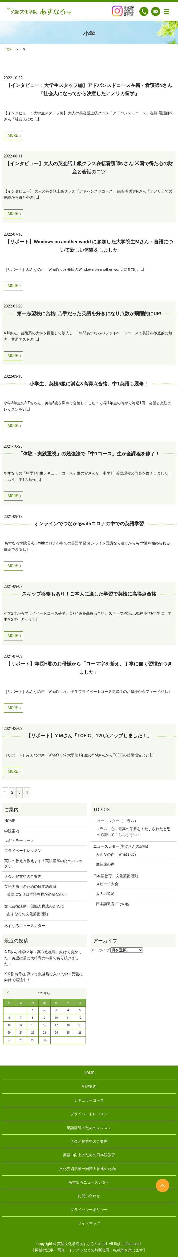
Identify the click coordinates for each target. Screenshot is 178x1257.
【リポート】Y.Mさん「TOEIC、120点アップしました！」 (89, 735)
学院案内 (11, 831)
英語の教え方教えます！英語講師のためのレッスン (43, 864)
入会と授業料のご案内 (23, 876)
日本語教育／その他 (113, 904)
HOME (9, 821)
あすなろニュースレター (24, 925)
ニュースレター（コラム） (115, 821)
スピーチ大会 (107, 884)
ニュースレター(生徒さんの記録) (120, 846)
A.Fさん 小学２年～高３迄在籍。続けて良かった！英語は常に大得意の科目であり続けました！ (43, 958)
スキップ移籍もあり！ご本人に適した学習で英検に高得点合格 (89, 594)
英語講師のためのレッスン (89, 1128)
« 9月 (8, 992)
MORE (13, 135)
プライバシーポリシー (89, 1210)
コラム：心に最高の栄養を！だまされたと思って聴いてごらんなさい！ (133, 832)
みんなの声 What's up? (116, 854)
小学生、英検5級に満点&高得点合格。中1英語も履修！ (89, 383)
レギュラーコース (19, 841)
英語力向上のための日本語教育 (30, 886)
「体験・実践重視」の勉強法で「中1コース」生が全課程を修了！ (89, 453)
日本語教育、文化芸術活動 (115, 876)
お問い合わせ (89, 1196)
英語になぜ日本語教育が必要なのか (37, 894)
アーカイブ (100, 950)
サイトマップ (89, 1223)
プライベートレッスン (23, 850)
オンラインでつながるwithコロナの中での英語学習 (89, 523)
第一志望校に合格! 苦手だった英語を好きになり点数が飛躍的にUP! (89, 313)
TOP (8, 49)
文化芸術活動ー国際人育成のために (34, 906)
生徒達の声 (105, 864)
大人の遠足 (105, 894)
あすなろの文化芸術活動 (27, 914)
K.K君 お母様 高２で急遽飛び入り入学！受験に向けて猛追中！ (43, 977)
